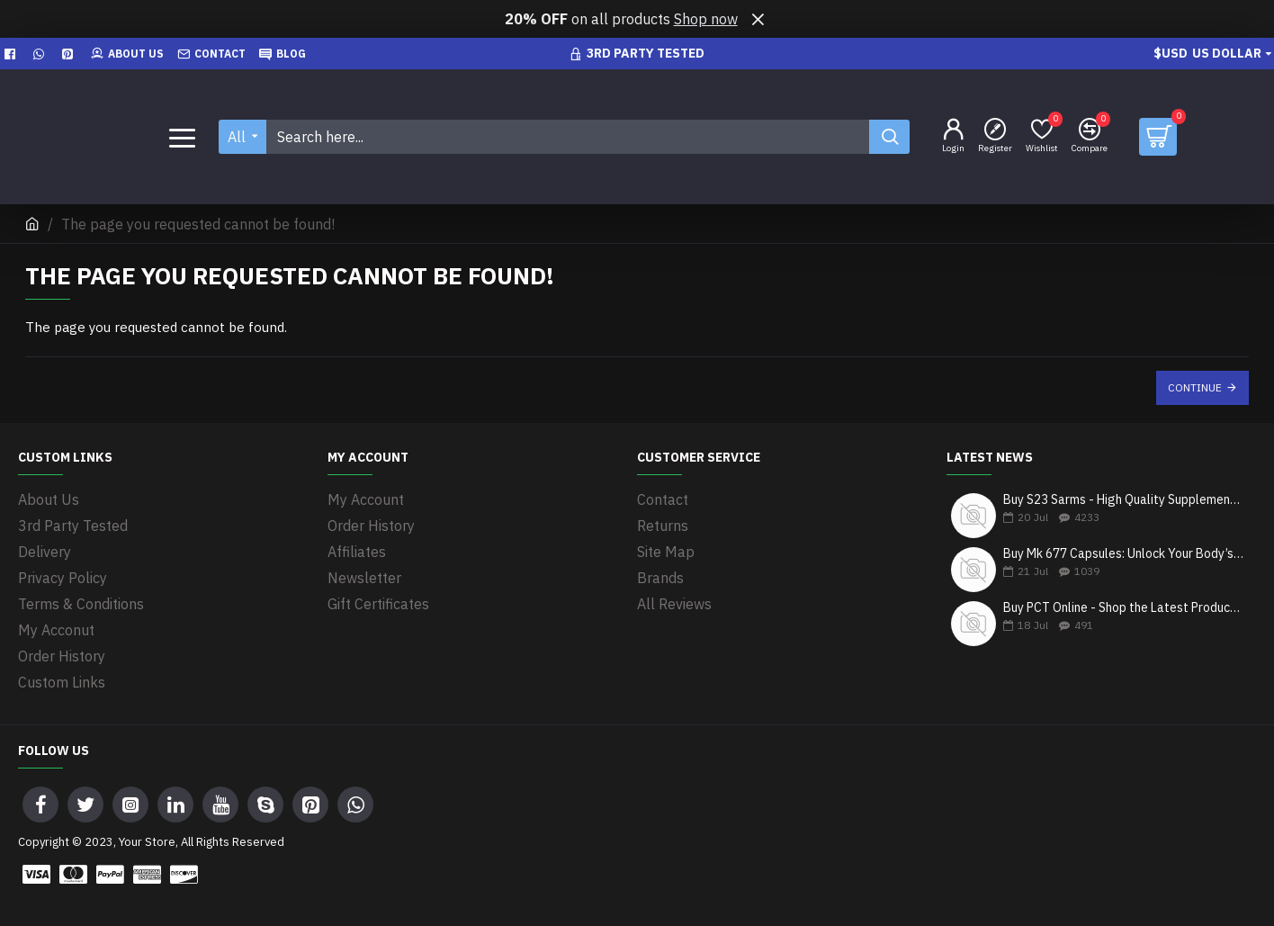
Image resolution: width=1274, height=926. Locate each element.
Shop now (706, 19)
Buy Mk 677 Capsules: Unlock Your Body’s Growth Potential (1123, 554)
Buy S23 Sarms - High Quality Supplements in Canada (1123, 500)
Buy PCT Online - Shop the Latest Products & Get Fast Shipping (1123, 608)
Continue (1195, 387)
